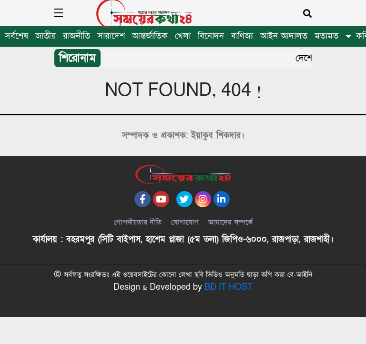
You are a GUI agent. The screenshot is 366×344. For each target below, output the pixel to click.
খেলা (183, 36)
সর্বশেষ (16, 36)
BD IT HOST (228, 315)
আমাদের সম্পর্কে (230, 236)
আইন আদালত (283, 36)
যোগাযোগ (185, 236)
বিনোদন (211, 36)
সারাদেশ (111, 36)
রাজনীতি (76, 36)
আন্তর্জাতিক (150, 36)
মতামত (326, 36)
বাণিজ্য (242, 36)
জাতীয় (45, 36)
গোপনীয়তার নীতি (138, 236)
